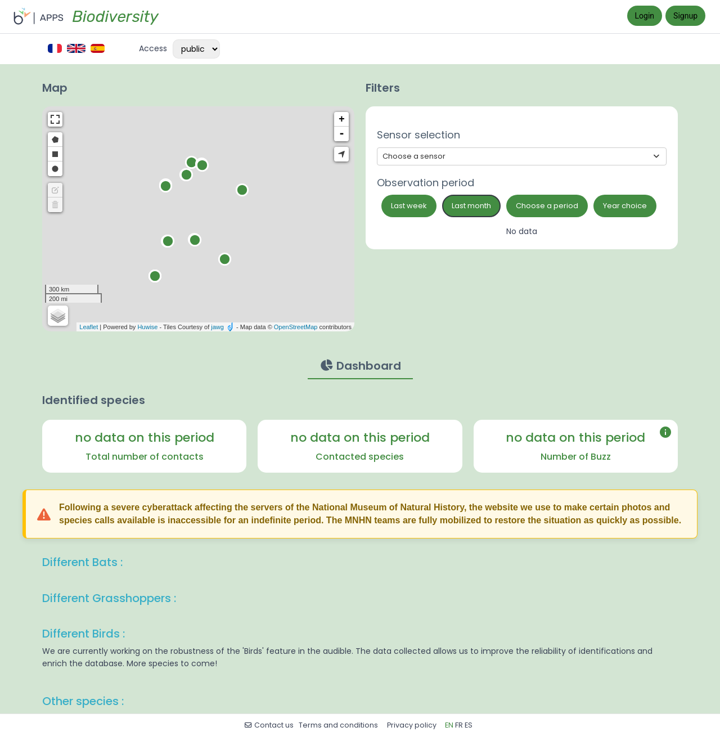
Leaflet (88, 327)
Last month (471, 205)
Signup (685, 15)
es (468, 725)
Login (645, 15)
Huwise (147, 327)
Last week (409, 205)
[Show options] (522, 156)
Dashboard (360, 365)
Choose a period (547, 205)
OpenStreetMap (296, 327)
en (449, 725)
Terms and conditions (339, 725)
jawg (217, 327)
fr (459, 725)
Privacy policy (412, 725)
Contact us (269, 725)
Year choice (625, 205)
